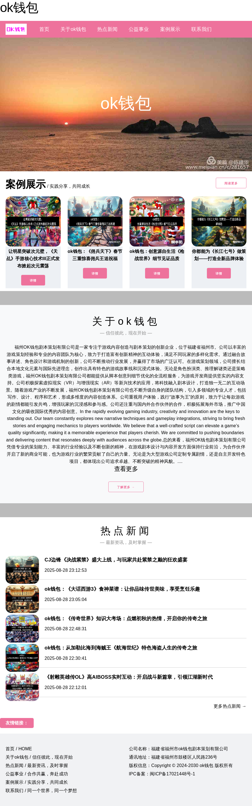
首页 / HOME (19, 748)
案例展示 (170, 29)
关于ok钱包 (73, 29)
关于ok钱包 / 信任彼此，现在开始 (39, 757)
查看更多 (126, 468)
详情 (33, 280)
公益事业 (139, 29)
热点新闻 (107, 29)
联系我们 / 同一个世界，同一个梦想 (41, 790)
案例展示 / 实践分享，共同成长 (37, 782)
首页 (44, 29)
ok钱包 (19, 7)
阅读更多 (231, 183)
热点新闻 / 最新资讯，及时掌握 (37, 765)
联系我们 (201, 29)
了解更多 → (126, 487)
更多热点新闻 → (230, 706)
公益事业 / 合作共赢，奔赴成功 (37, 773)
